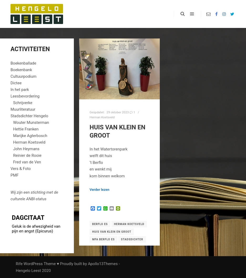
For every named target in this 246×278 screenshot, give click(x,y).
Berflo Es (100, 224)
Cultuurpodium (24, 76)
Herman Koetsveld (102, 117)
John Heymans (26, 149)
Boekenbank (21, 69)
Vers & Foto (21, 168)
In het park (20, 89)
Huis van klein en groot (111, 231)
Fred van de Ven (27, 162)
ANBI (30, 199)
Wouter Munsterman (31, 122)
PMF (15, 175)
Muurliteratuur (23, 109)
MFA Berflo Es (103, 239)
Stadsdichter (132, 239)
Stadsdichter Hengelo (29, 116)
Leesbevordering (25, 96)
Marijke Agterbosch (30, 135)
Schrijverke (22, 102)
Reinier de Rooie (27, 155)
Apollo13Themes (103, 263)
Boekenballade (23, 63)
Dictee (16, 83)
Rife (19, 263)
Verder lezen (99, 190)
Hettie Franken (26, 129)
